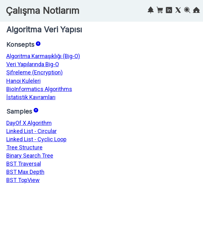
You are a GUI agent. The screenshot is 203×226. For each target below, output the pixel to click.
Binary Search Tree (29, 155)
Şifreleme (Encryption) (34, 72)
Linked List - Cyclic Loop (36, 139)
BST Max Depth (25, 172)
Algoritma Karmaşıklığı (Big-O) (43, 56)
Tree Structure (24, 147)
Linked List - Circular (31, 131)
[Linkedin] (169, 11)
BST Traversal (23, 163)
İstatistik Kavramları (30, 97)
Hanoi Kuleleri (23, 81)
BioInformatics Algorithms (39, 89)
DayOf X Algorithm (29, 123)
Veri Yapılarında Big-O (32, 64)
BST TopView (23, 180)
